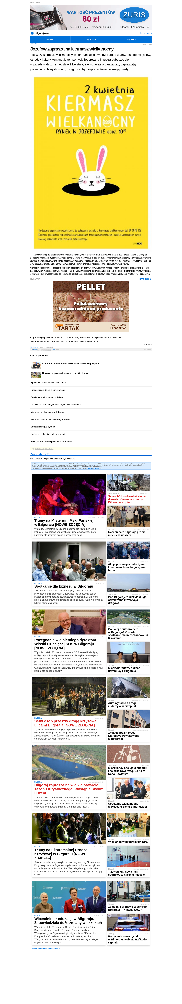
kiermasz (49, 449)
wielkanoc (39, 449)
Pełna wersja (146, 33)
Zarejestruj (96, 468)
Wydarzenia (91, 39)
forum (36, 349)
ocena (56, 349)
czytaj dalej (145, 279)
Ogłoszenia (131, 39)
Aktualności (50, 39)
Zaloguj (90, 468)
